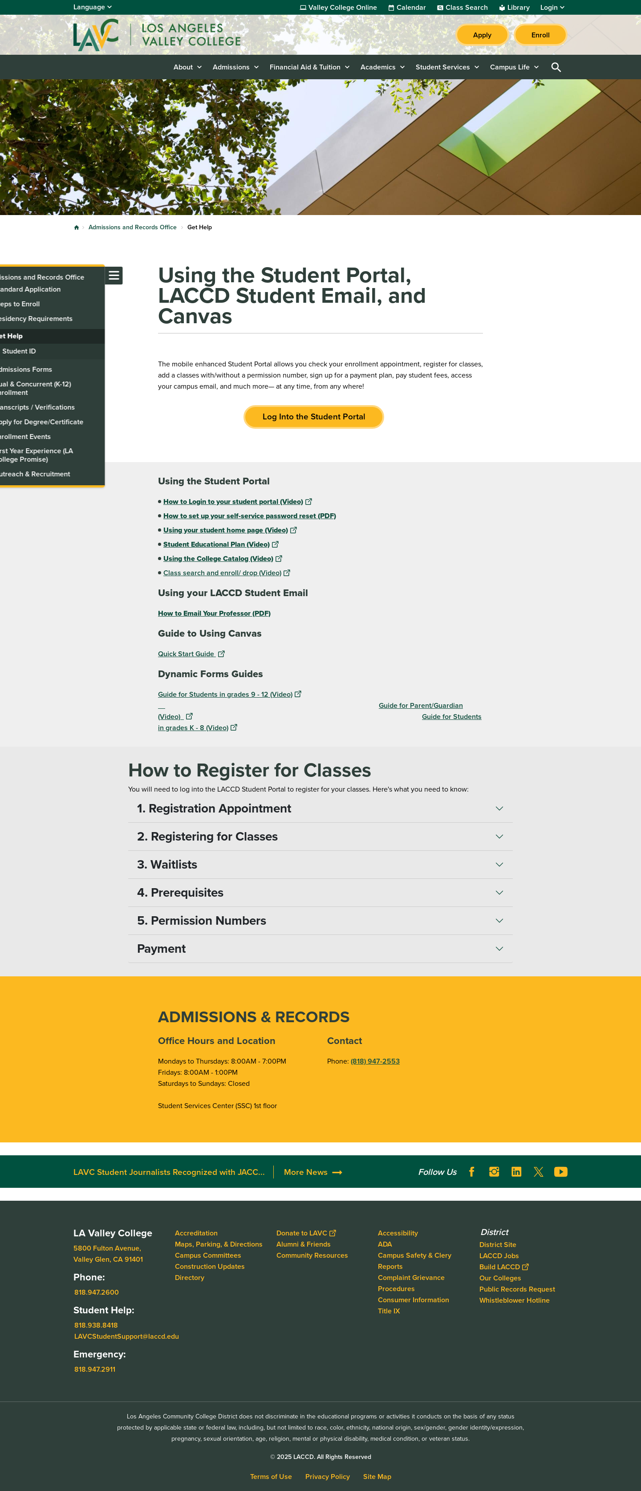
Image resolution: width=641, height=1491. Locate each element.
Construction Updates (210, 1266)
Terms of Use (271, 1476)
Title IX (389, 1311)
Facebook (472, 1171)
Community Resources (312, 1255)
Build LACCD (503, 1267)
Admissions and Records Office (133, 227)
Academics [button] (378, 67)
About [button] (183, 67)
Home (76, 227)
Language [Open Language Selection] (89, 7)
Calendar (411, 7)
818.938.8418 (96, 1325)
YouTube (561, 1171)
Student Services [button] (443, 67)
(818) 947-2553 (375, 1061)
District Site (497, 1244)
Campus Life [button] (510, 67)
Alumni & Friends (303, 1244)
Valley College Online (342, 7)
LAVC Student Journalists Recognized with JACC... (169, 1172)
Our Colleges (500, 1278)
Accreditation (196, 1233)
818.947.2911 (94, 1369)
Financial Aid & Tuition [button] (305, 67)
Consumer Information (413, 1300)
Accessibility (398, 1233)
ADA (385, 1244)
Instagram (494, 1171)
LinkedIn (516, 1171)
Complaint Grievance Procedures (411, 1283)
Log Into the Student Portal (314, 416)
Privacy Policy (327, 1476)
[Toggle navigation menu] (9, 275)
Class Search (467, 7)
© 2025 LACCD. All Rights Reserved (320, 1457)
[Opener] (632, 1169)
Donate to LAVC (306, 1233)
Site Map (377, 1476)
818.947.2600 (96, 1292)
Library (518, 7)
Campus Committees (208, 1255)
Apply (482, 35)
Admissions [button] (231, 67)
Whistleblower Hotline (514, 1300)
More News (306, 1172)
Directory (189, 1277)
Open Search (556, 67)
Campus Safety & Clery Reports (414, 1261)
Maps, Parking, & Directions (219, 1244)
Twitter (538, 1171)
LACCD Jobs (499, 1256)
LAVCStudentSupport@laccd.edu (126, 1336)
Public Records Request (517, 1289)
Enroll (540, 35)
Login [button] (549, 7)
